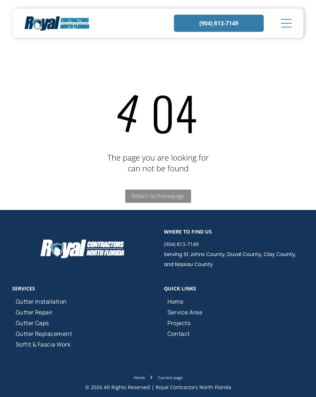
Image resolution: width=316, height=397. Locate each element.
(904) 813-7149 (181, 244)
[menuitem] (82, 301)
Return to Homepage (158, 196)
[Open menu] (286, 23)
